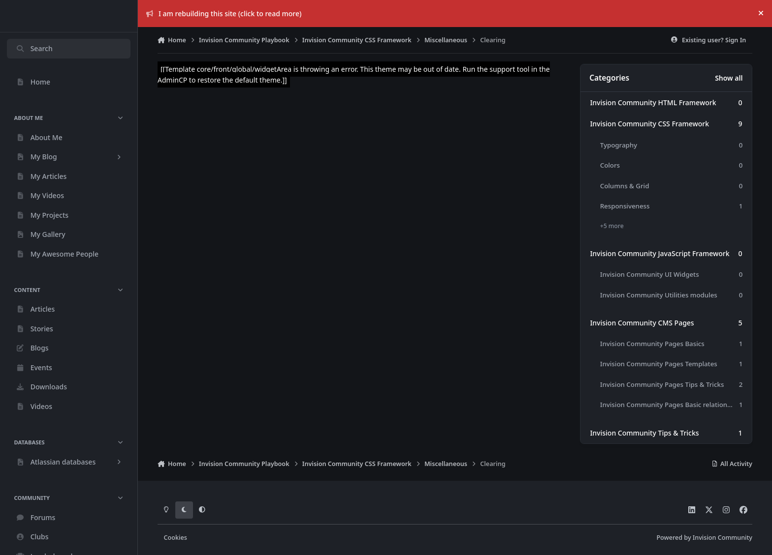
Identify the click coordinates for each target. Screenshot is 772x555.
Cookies (175, 537)
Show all (728, 78)
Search (34, 48)
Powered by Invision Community (704, 537)
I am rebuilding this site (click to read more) (224, 13)
